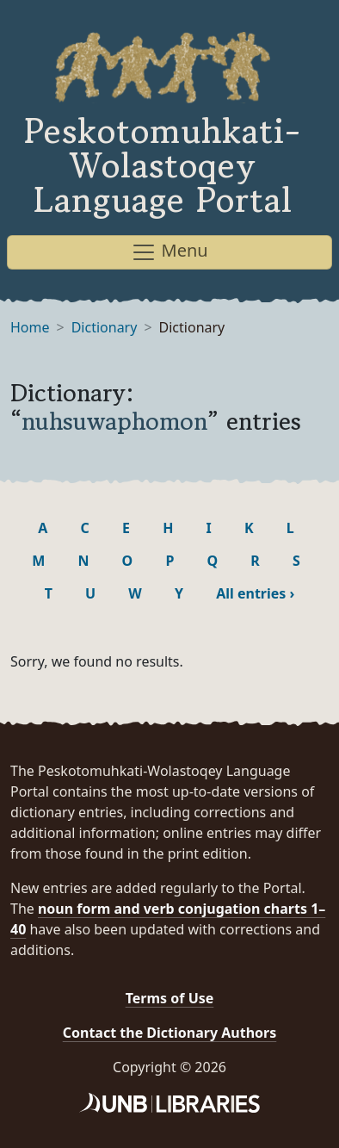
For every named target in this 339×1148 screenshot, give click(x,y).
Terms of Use (170, 998)
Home (30, 327)
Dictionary (104, 327)
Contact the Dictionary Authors (170, 1032)
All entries (255, 593)
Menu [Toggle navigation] (169, 252)
